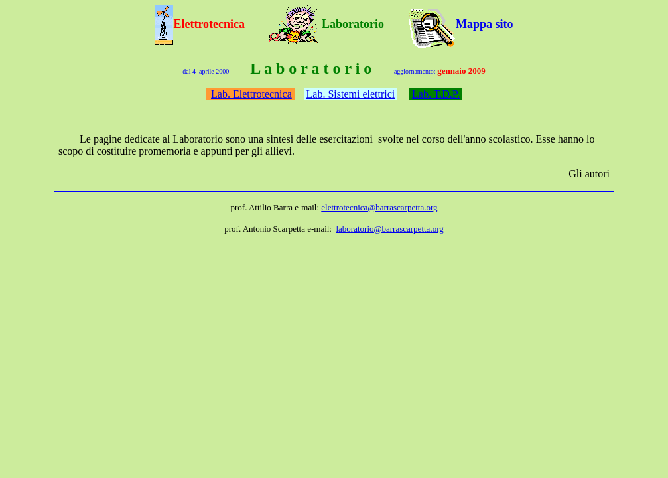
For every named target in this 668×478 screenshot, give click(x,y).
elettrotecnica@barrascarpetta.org (379, 207)
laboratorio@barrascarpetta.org (389, 229)
